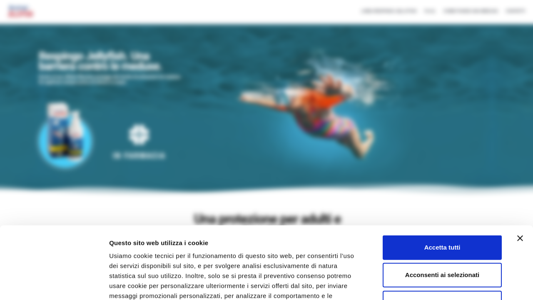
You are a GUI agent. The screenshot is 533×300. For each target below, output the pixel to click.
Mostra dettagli (442, 283)
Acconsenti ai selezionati (442, 200)
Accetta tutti (442, 172)
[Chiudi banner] (520, 164)
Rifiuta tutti (442, 227)
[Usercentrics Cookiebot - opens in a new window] (53, 284)
